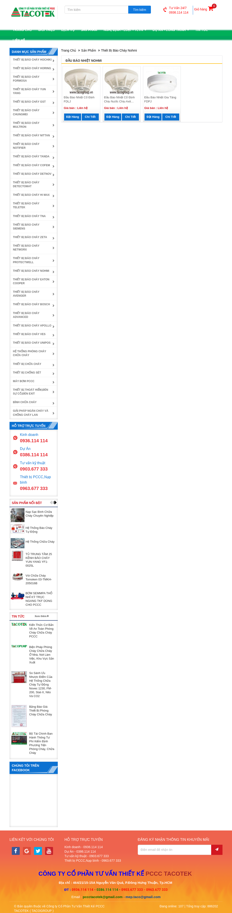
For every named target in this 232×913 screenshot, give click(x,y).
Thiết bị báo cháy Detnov (32, 173)
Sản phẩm (89, 30)
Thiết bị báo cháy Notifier (26, 145)
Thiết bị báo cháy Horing (32, 68)
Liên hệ (19, 40)
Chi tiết (90, 116)
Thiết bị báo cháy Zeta (30, 237)
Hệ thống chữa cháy (40, 541)
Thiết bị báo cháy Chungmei (26, 112)
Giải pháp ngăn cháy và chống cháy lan (30, 412)
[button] (51, 502)
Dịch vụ (68, 30)
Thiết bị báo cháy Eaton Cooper (31, 281)
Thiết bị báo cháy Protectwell (26, 260)
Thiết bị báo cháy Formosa (26, 78)
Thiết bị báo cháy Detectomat (26, 184)
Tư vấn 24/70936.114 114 (175, 10)
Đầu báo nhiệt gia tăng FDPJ (160, 99)
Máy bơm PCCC (23, 381)
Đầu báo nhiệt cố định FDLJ (79, 99)
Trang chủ (22, 30)
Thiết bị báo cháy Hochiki (32, 59)
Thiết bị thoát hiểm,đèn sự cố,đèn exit (30, 391)
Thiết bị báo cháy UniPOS (32, 342)
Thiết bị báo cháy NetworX (26, 247)
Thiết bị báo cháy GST (29, 101)
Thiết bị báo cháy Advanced (26, 315)
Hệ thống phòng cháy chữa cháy (29, 353)
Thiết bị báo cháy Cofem (31, 165)
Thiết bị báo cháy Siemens (26, 226)
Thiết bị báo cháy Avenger (26, 293)
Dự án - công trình (171, 30)
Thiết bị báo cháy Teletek (26, 205)
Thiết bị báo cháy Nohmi (119, 50)
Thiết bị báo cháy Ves (29, 334)
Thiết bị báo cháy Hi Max (31, 194)
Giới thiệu (46, 30)
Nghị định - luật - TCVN (125, 30)
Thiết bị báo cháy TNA (29, 216)
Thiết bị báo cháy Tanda (31, 156)
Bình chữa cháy (25, 402)
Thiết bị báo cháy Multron (26, 124)
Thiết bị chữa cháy (27, 364)
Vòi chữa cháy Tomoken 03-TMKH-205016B (39, 579)
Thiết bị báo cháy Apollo (32, 325)
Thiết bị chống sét (27, 372)
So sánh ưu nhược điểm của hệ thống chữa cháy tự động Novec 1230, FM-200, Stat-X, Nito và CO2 (40, 684)
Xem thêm (41, 616)
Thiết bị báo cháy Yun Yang (29, 91)
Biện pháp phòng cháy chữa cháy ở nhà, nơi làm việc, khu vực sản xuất (41, 654)
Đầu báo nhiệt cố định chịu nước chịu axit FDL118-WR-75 (119, 100)
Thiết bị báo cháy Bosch (31, 304)
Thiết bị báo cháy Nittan (31, 135)
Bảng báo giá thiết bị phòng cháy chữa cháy (40, 710)
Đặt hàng (72, 116)
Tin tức (201, 30)
